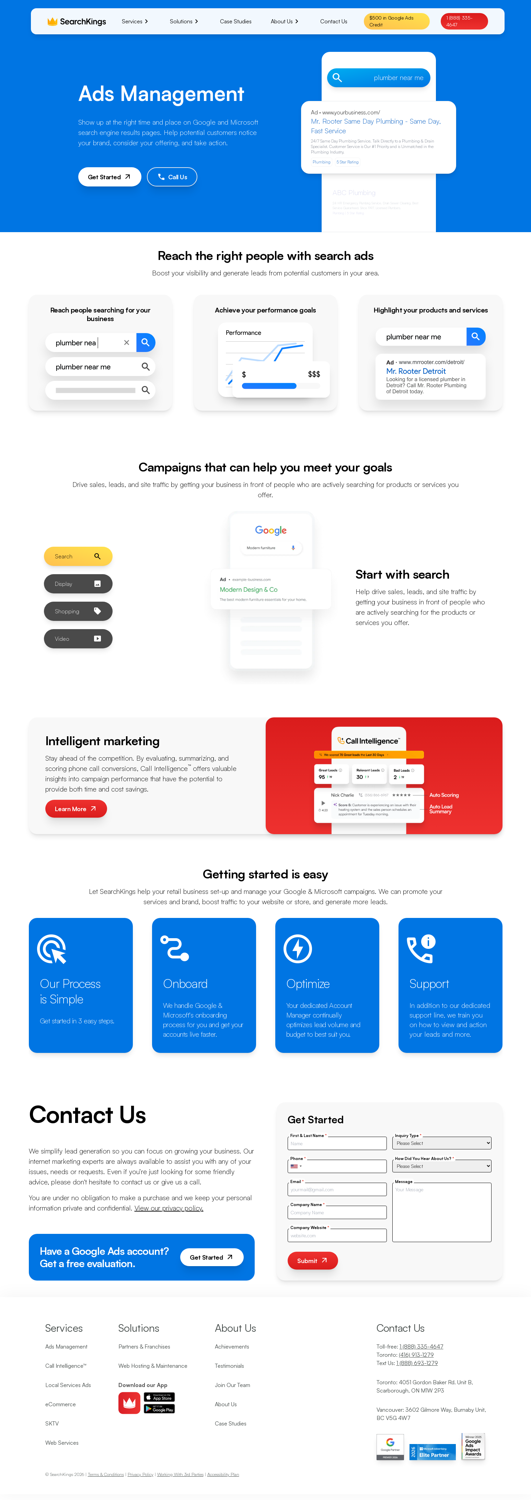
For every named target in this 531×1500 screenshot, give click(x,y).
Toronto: (405, 1354)
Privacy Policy (140, 1474)
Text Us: (407, 1363)
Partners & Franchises (144, 1346)
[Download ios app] (159, 1397)
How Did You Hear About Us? (424, 1158)
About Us (226, 1404)
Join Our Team (232, 1385)
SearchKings (61, 1474)
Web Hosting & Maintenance (152, 1365)
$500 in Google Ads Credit (391, 21)
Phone (298, 1158)
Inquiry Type (408, 1135)
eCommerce (60, 1404)
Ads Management (66, 1346)
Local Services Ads (68, 1385)
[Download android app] (159, 1409)
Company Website (309, 1227)
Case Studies (230, 1423)
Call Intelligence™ (65, 1365)
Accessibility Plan (223, 1474)
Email (297, 1181)
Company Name (307, 1204)
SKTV (52, 1423)
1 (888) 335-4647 (459, 21)
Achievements (232, 1346)
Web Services (62, 1442)
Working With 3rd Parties (180, 1474)
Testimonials (229, 1365)
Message (404, 1181)
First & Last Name (308, 1135)
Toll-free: (410, 1346)
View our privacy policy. (169, 1208)
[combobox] (296, 1166)
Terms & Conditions (106, 1474)
